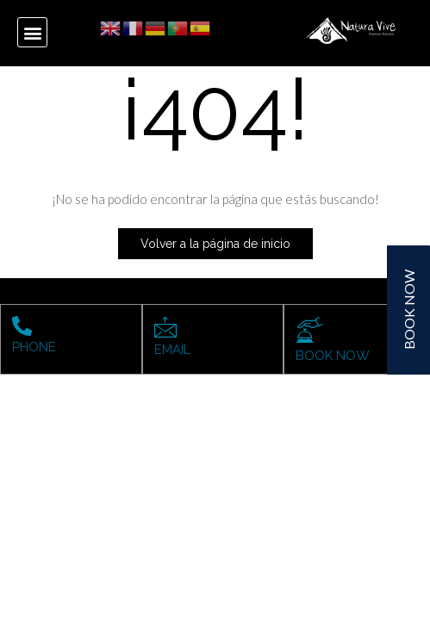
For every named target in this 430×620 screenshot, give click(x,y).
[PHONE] (22, 326)
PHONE (34, 347)
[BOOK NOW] (310, 330)
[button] (32, 32)
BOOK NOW (333, 355)
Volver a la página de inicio (215, 244)
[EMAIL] (165, 327)
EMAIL (172, 349)
